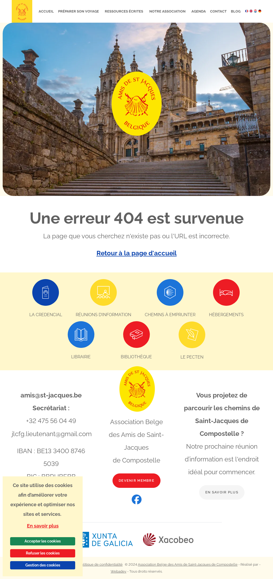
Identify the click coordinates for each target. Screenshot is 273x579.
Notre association (167, 11)
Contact (218, 11)
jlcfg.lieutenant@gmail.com (52, 433)
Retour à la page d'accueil (137, 253)
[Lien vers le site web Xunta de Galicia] (110, 539)
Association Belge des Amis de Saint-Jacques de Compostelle (188, 564)
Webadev (118, 571)
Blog (235, 11)
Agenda (198, 11)
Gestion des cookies (42, 565)
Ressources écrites (124, 11)
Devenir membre (136, 480)
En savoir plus (221, 492)
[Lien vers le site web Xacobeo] (168, 539)
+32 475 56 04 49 (51, 420)
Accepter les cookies (43, 541)
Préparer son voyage (79, 11)
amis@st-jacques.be (51, 395)
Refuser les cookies (43, 553)
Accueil (46, 11)
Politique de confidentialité (101, 564)
